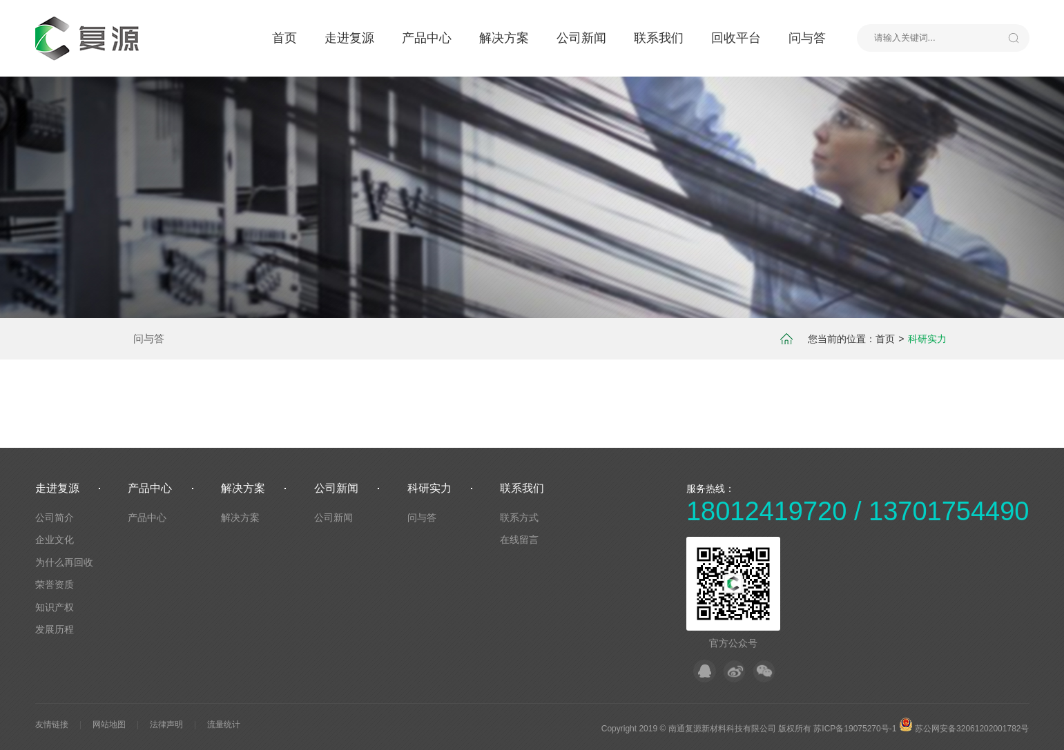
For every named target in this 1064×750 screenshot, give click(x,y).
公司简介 (54, 517)
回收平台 (736, 38)
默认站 (90, 38)
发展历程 (54, 629)
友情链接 (51, 724)
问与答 (807, 38)
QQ (704, 671)
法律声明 (166, 724)
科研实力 (429, 488)
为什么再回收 (64, 562)
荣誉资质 (54, 584)
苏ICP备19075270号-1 (854, 728)
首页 (284, 38)
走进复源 (349, 38)
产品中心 (427, 38)
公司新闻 (581, 38)
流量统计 (223, 724)
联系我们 (659, 38)
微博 (734, 671)
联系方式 (519, 517)
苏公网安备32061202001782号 (964, 728)
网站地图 (109, 724)
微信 (764, 671)
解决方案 (504, 38)
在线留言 (519, 539)
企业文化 (54, 539)
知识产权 (54, 607)
